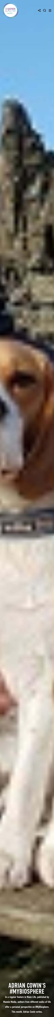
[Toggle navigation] (50, 10)
